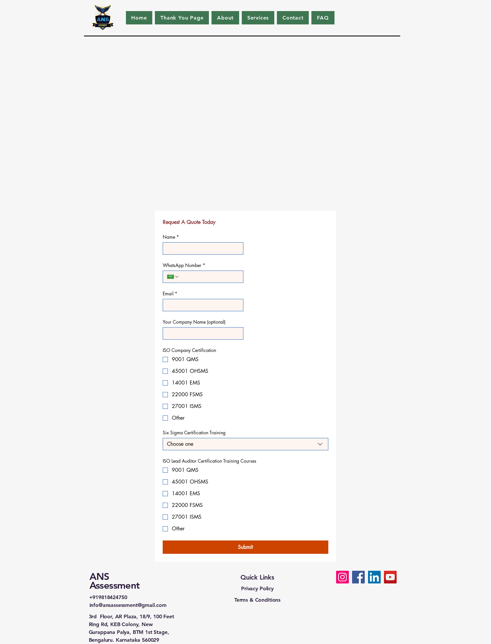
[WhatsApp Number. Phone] (209, 277)
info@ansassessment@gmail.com (128, 605)
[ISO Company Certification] (342, 577)
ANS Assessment (114, 581)
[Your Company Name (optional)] (201, 333)
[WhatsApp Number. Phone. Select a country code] (173, 276)
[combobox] (245, 444)
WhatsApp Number (184, 265)
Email (170, 293)
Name (171, 237)
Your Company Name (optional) (194, 322)
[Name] (201, 248)
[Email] (201, 305)
